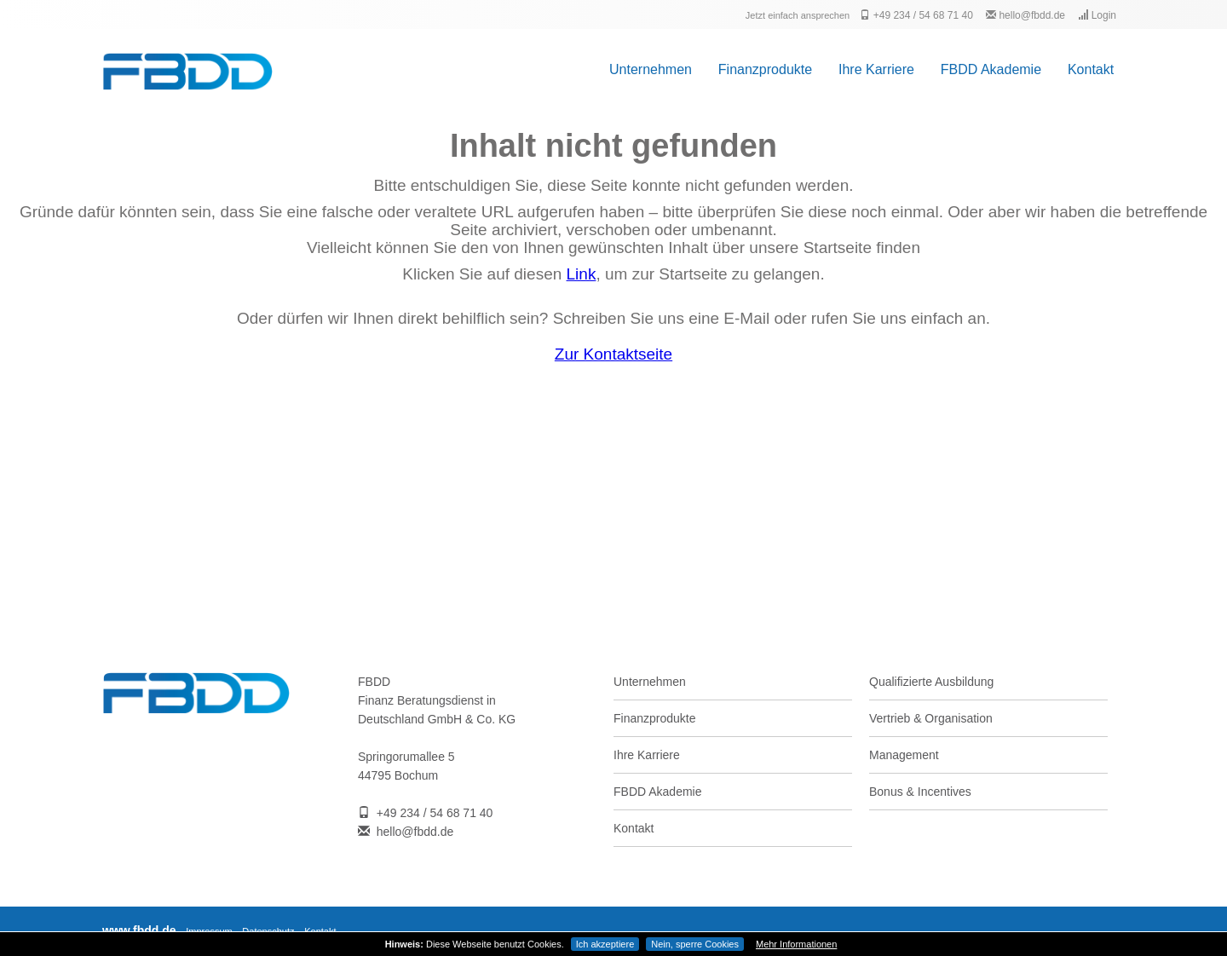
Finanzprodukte (765, 69)
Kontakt (1091, 69)
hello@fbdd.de (1025, 15)
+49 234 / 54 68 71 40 (916, 15)
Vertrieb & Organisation (931, 718)
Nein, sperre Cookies (695, 944)
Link (581, 274)
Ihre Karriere (876, 69)
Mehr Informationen (796, 944)
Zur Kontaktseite (613, 354)
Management (904, 755)
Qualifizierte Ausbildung (931, 681)
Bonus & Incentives (920, 791)
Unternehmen (650, 69)
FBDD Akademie (991, 69)
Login (1097, 15)
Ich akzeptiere (605, 944)
